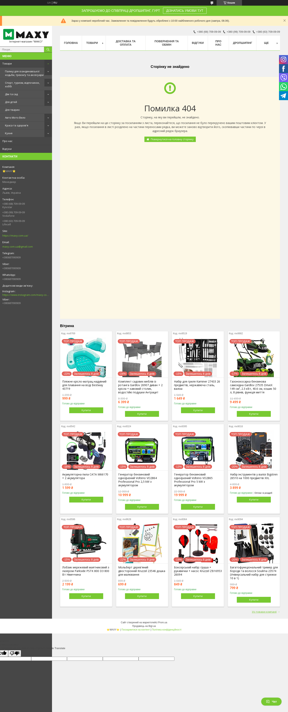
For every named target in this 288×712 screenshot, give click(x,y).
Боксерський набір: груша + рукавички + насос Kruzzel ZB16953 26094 (198, 571)
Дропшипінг (242, 42)
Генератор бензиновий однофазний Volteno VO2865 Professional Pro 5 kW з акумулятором (193, 480)
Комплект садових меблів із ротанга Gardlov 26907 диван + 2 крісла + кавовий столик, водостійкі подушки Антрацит (140, 387)
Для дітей (11, 102)
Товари (7, 63)
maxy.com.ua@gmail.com (17, 246)
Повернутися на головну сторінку (172, 139)
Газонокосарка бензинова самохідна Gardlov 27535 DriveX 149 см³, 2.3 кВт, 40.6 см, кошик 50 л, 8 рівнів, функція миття (253, 387)
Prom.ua (162, 622)
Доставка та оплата (126, 43)
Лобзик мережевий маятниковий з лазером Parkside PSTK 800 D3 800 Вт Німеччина (85, 571)
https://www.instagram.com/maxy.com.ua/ (26, 295)
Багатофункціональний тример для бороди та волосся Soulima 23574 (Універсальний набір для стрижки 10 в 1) (254, 573)
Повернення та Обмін (167, 43)
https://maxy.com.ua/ (15, 235)
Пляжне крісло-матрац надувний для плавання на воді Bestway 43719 (84, 385)
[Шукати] (48, 49)
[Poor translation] (14, 653)
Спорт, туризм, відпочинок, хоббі (22, 84)
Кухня (8, 133)
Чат (271, 701)
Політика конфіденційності (166, 629)
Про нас (7, 141)
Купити (86, 410)
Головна (71, 42)
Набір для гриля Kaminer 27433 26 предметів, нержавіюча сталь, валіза (197, 385)
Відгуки (7, 149)
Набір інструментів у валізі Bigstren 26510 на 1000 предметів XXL (254, 476)
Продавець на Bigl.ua (144, 626)
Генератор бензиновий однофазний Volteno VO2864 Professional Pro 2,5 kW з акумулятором (137, 480)
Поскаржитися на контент (135, 629)
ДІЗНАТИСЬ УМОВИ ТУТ (184, 10)
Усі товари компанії (264, 611)
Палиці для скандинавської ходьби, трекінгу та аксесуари (24, 73)
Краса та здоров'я (16, 125)
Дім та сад (11, 94)
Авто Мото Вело (15, 117)
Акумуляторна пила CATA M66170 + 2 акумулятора (85, 476)
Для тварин (12, 110)
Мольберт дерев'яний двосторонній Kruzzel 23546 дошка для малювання (141, 571)
